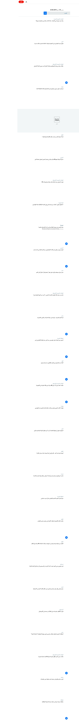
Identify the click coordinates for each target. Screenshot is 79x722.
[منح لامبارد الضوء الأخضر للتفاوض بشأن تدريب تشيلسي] (23, 507)
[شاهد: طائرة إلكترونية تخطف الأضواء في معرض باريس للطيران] (23, 529)
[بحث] (39, 13)
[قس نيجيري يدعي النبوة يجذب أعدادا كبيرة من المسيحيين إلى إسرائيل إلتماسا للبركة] (23, 575)
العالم (45, 135)
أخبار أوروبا (43, 202)
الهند (45, 361)
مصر (45, 270)
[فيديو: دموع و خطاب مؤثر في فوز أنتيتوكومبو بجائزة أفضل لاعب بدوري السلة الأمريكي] (23, 75)
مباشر (3, 1)
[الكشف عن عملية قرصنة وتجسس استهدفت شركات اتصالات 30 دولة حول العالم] (23, 552)
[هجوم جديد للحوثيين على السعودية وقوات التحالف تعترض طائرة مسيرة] (23, 52)
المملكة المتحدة (43, 338)
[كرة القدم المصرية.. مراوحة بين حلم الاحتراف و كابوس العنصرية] (23, 326)
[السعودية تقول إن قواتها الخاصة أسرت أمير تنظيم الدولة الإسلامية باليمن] (23, 439)
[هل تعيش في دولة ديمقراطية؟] (23, 145)
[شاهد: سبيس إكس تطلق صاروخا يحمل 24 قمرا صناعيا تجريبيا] (23, 665)
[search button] (27, 13)
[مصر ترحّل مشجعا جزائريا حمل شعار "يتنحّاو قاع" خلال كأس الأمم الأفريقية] (23, 281)
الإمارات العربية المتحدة (41, 19)
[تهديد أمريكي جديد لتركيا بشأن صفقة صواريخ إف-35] (23, 190)
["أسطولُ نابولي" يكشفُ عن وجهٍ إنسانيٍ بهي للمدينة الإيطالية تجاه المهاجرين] (23, 213)
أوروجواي (44, 609)
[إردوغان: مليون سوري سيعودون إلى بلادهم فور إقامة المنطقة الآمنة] (23, 97)
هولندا (44, 406)
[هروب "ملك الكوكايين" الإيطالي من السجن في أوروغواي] (23, 620)
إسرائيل (44, 564)
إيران (45, 587)
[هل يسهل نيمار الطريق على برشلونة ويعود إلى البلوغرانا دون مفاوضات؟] (23, 688)
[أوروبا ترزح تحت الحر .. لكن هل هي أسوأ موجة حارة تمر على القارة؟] (23, 462)
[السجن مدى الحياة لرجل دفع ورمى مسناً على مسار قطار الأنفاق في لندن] (23, 349)
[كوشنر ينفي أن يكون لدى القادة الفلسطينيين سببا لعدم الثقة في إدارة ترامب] (23, 258)
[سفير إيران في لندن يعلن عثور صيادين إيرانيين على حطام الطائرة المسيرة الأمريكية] (23, 597)
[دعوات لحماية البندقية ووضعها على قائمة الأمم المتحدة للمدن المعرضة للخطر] (23, 710)
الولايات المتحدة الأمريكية (40, 64)
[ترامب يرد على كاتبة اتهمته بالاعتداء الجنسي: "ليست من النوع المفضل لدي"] (23, 303)
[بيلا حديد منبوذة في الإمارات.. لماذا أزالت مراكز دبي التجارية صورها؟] (23, 29)
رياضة (44, 677)
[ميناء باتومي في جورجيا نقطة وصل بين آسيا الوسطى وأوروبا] (23, 236)
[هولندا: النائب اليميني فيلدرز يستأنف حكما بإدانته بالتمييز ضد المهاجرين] (23, 416)
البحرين (44, 157)
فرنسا (45, 474)
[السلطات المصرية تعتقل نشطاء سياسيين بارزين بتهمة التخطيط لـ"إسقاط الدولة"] (23, 642)
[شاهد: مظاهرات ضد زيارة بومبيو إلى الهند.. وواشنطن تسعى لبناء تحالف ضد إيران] (23, 371)
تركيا (45, 87)
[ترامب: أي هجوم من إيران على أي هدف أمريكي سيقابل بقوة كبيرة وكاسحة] (23, 484)
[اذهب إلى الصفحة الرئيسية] (73, 2)
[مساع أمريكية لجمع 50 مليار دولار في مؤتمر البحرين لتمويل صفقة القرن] (23, 168)
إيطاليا (44, 700)
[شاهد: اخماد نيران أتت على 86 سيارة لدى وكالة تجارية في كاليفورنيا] (23, 394)
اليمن (45, 41)
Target (44, 225)
